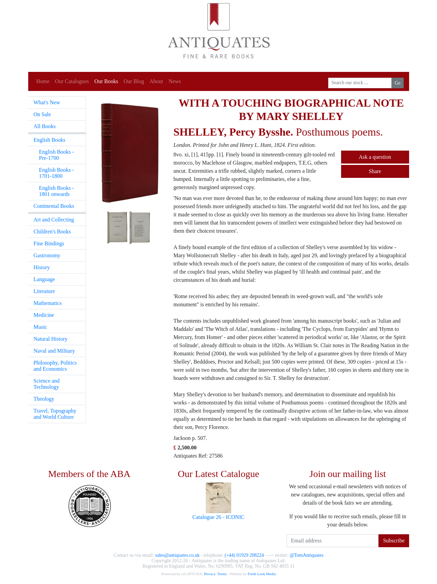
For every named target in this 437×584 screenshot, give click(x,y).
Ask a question (375, 157)
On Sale (42, 114)
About (156, 81)
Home (43, 81)
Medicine (44, 315)
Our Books (106, 81)
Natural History (51, 339)
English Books (50, 140)
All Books (45, 126)
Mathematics (48, 303)
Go (397, 83)
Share (375, 171)
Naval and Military (54, 351)
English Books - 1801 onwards (56, 191)
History (42, 267)
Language (44, 279)
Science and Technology (47, 384)
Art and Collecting (54, 219)
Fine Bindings (49, 243)
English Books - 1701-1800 (56, 173)
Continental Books (54, 206)
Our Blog (133, 81)
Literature (44, 291)
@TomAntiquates (306, 555)
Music (40, 327)
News (174, 81)
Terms (222, 574)
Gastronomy (47, 255)
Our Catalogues (72, 81)
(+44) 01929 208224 (244, 555)
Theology (44, 399)
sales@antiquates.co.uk (177, 555)
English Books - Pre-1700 (56, 155)
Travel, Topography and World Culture (55, 414)
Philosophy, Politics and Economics (55, 366)
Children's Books (52, 231)
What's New (47, 102)
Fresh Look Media (262, 574)
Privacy (209, 574)
